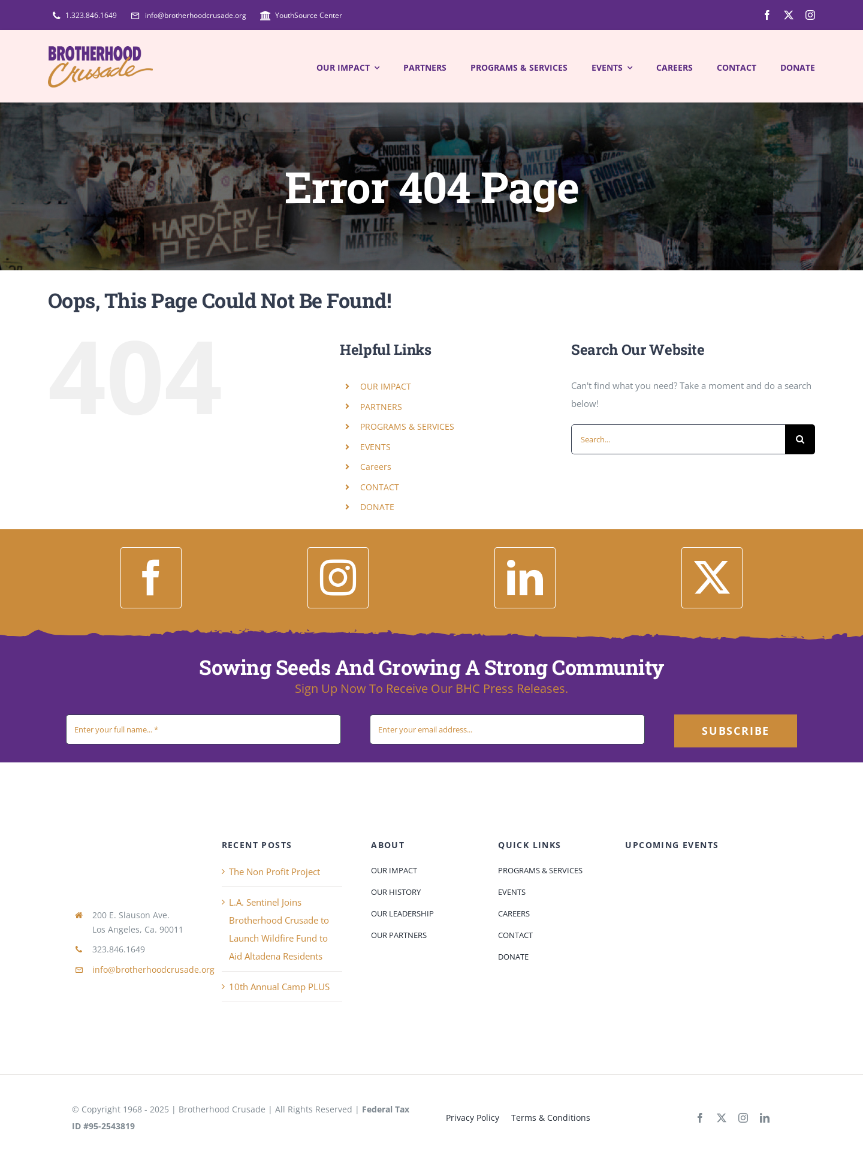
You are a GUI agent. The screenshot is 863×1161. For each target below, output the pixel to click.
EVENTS (375, 447)
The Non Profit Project (274, 871)
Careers (375, 466)
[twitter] (788, 15)
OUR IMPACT (385, 386)
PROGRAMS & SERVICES (407, 426)
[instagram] (810, 15)
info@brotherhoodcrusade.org (153, 969)
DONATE (377, 506)
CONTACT (379, 487)
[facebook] (767, 15)
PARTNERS (381, 406)
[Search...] (678, 439)
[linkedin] (525, 577)
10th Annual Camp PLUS (279, 987)
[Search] (800, 439)
